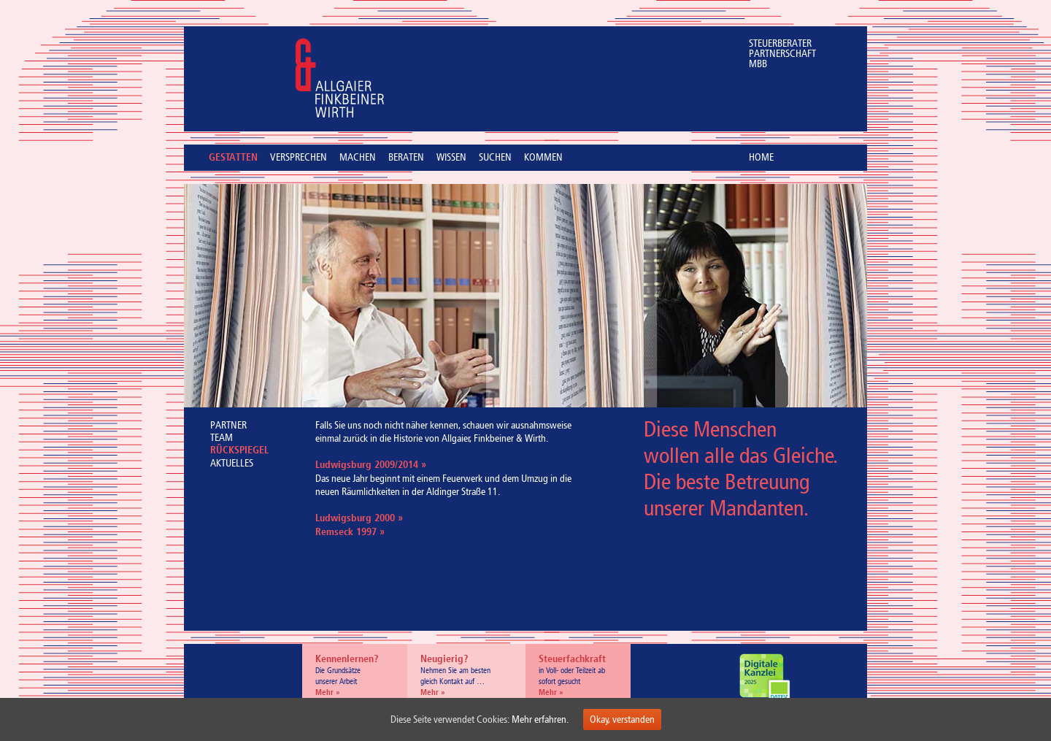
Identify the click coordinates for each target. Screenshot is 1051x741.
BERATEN (406, 158)
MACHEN (357, 158)
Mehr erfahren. (540, 719)
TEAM (221, 437)
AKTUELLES (231, 463)
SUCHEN (495, 158)
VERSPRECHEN (298, 158)
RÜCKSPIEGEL (239, 450)
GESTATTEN (233, 158)
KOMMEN (543, 158)
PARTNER (228, 425)
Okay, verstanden (622, 719)
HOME (761, 157)
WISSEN (451, 158)
